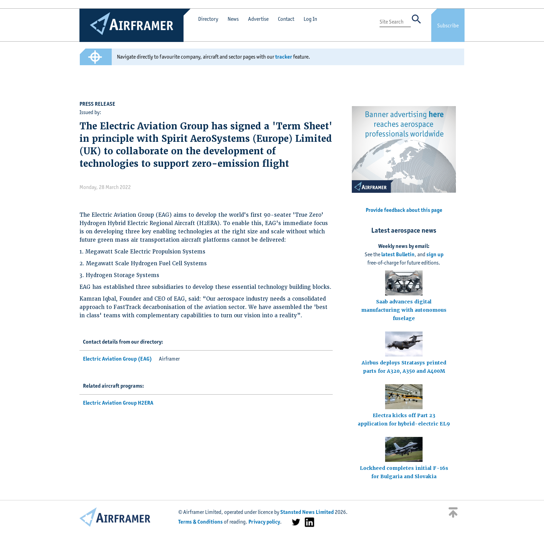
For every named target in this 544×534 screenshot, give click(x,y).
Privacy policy (264, 521)
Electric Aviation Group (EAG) (117, 358)
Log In (310, 19)
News (233, 19)
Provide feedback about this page (404, 210)
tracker (283, 56)
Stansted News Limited (307, 512)
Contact (286, 19)
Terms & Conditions (200, 521)
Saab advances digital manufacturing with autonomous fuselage (404, 310)
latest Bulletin (398, 254)
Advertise (258, 19)
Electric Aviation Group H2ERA (118, 402)
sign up (434, 254)
